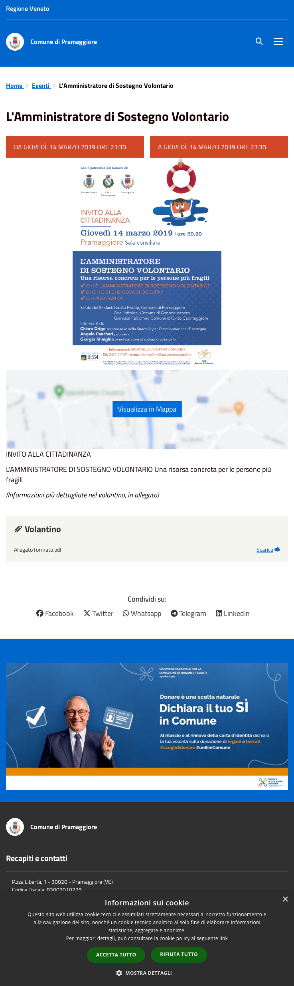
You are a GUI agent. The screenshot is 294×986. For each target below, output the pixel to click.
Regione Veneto (27, 8)
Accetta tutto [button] (116, 954)
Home (15, 85)
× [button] (285, 900)
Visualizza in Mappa (147, 409)
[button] (147, 972)
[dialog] (147, 938)
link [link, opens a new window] (223, 938)
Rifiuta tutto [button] (179, 954)
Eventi (41, 85)
